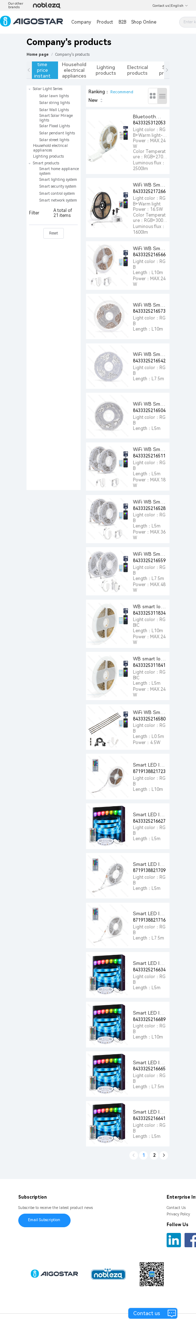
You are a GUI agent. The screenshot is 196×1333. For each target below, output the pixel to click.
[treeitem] (54, 114)
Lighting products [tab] (106, 70)
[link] (72, 54)
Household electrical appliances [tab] (74, 70)
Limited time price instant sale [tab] (42, 70)
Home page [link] (38, 54)
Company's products (72, 54)
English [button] (179, 6)
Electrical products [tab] (137, 70)
